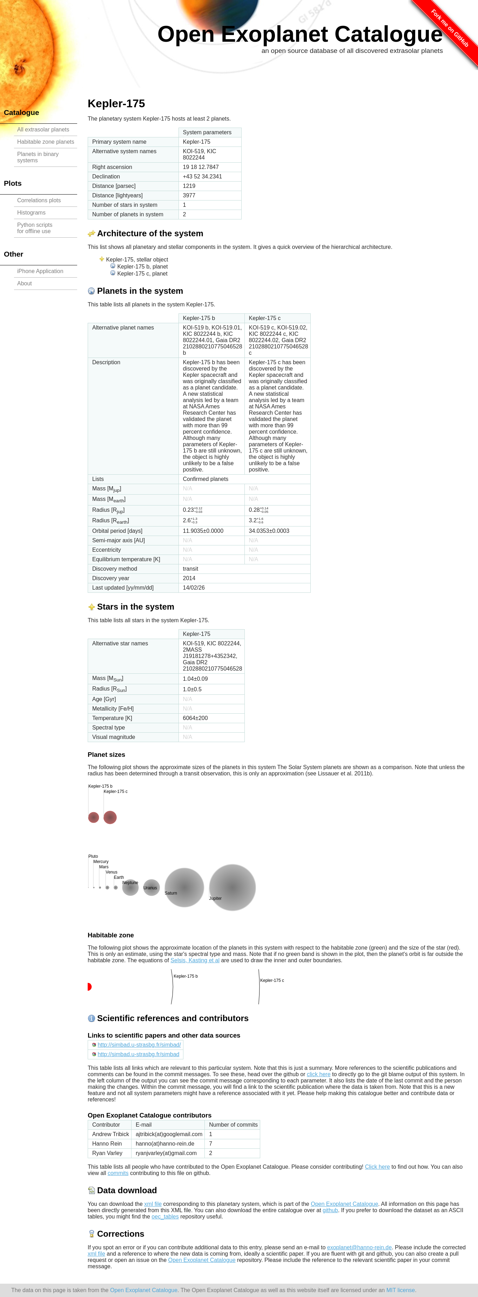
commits (118, 1173)
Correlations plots (39, 200)
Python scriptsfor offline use (34, 228)
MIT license (400, 1290)
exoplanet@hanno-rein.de (359, 1247)
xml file (153, 1204)
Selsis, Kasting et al (195, 960)
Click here (377, 1167)
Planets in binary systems (38, 157)
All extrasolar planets (43, 130)
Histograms (31, 213)
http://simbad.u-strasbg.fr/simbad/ (139, 1045)
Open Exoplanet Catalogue (300, 34)
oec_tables (165, 1217)
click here (319, 1074)
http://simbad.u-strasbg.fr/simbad (138, 1054)
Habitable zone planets (45, 142)
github (330, 1210)
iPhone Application (40, 271)
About (24, 283)
